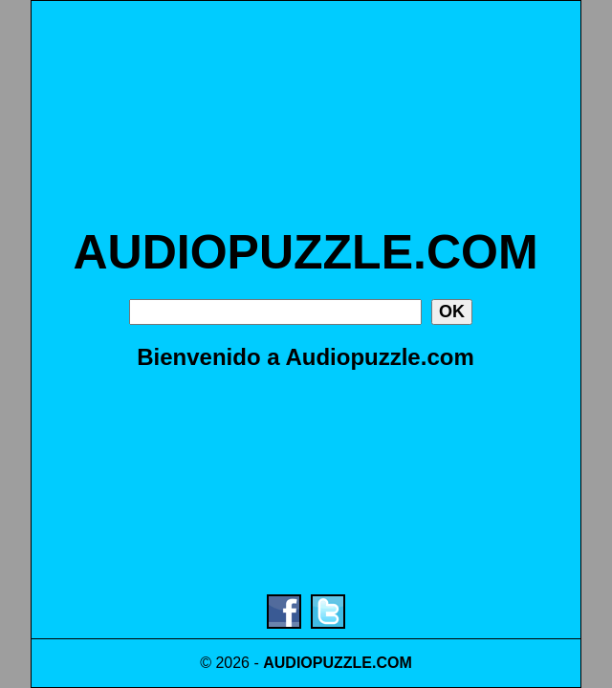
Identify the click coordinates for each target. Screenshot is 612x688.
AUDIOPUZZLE (317, 663)
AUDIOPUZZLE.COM (305, 252)
